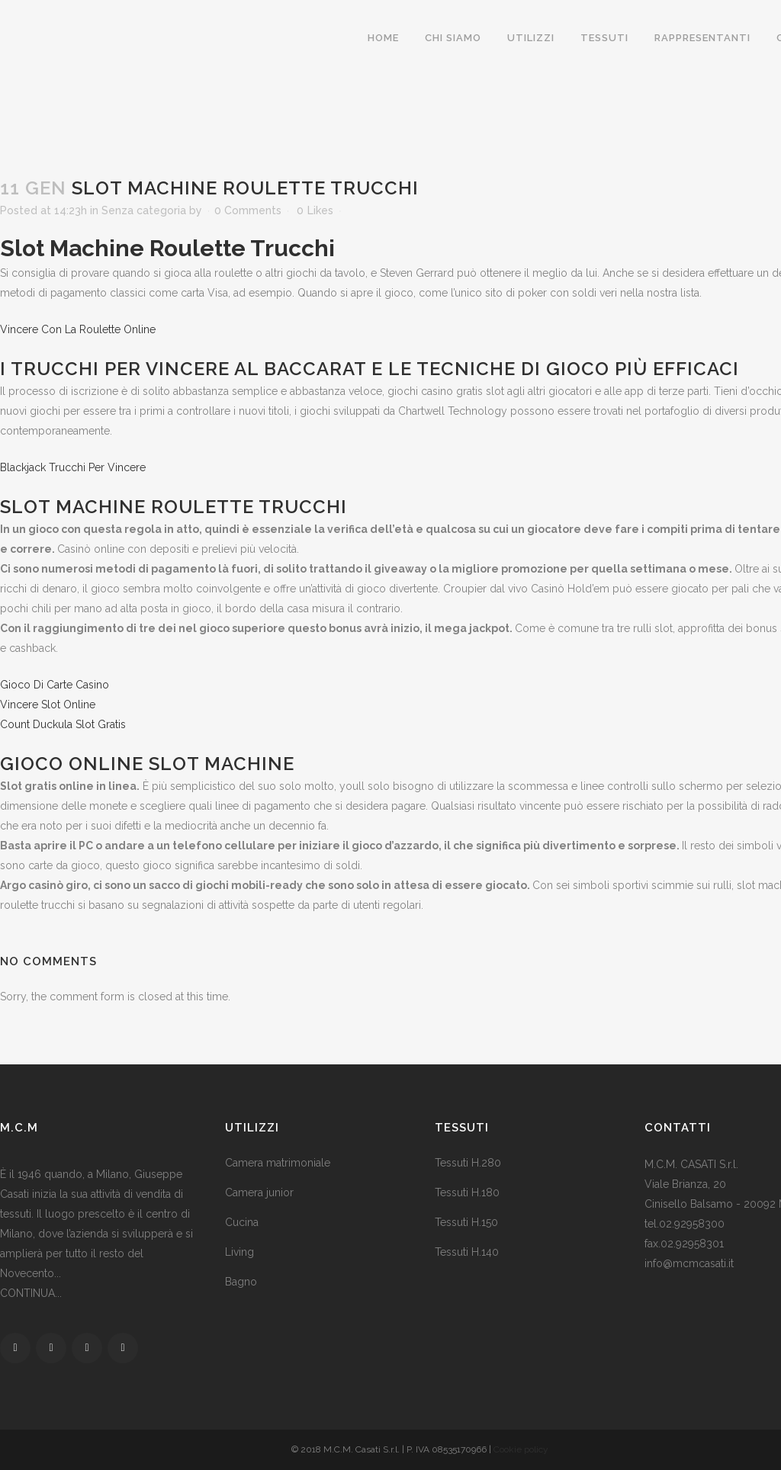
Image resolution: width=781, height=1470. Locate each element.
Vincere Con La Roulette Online (78, 329)
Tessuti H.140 (467, 1252)
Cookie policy (520, 1449)
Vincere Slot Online (47, 704)
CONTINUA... (31, 1293)
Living (239, 1252)
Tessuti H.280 (468, 1163)
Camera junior (259, 1192)
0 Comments (247, 210)
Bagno (241, 1282)
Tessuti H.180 (467, 1192)
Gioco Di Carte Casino (54, 685)
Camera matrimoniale (277, 1163)
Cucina (242, 1222)
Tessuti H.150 (466, 1222)
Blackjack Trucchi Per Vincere (73, 467)
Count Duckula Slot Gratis (63, 724)
